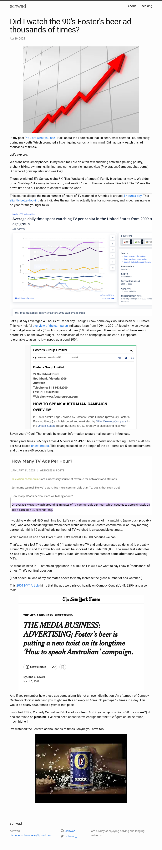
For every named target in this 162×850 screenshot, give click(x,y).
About (132, 6)
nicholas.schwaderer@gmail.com (31, 835)
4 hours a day (132, 196)
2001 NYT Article (27, 585)
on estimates (40, 446)
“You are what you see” (40, 138)
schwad (18, 6)
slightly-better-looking (24, 200)
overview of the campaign (50, 326)
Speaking (146, 6)
